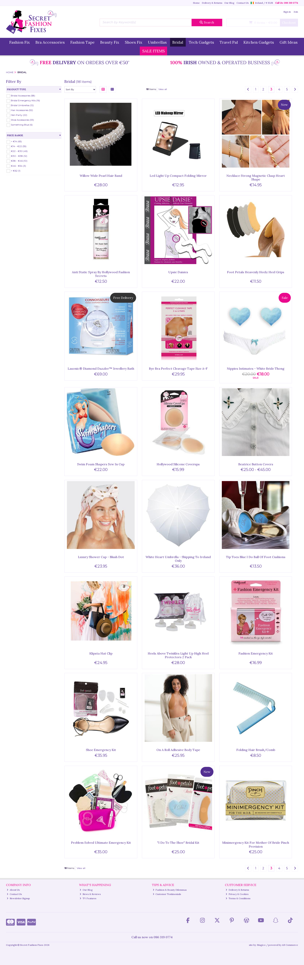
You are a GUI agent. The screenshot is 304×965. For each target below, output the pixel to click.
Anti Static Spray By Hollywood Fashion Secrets (101, 274)
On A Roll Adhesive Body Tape (178, 750)
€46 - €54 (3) (18, 165)
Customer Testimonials (167, 894)
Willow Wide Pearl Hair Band (101, 176)
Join (296, 11)
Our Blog (229, 2)
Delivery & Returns (212, 2)
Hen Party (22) (19, 115)
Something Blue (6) (22, 124)
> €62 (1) (15, 170)
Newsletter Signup (18, 898)
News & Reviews (90, 894)
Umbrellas (157, 42)
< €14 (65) (16, 141)
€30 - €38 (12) (19, 155)
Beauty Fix (109, 42)
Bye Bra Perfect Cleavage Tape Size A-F (178, 368)
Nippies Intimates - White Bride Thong (255, 368)
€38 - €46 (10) (19, 160)
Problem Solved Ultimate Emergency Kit (101, 842)
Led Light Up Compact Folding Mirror (178, 176)
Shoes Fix (133, 42)
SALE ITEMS (153, 51)
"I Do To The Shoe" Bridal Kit (178, 842)
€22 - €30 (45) (19, 151)
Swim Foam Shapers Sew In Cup (100, 464)
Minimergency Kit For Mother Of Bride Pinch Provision (255, 844)
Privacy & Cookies (237, 894)
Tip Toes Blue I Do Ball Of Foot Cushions (255, 557)
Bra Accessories (50, 42)
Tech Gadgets (201, 42)
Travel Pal (229, 42)
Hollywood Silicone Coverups (178, 464)
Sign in (287, 11)
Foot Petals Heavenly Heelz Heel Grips (255, 272)
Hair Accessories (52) (22, 110)
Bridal (177, 42)
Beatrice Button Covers (255, 464)
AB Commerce (290, 944)
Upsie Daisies (178, 272)
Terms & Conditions (238, 898)
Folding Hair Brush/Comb (255, 750)
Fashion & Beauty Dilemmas (170, 889)
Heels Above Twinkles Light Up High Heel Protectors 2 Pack (178, 655)
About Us (13, 889)
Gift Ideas (289, 42)
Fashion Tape (82, 42)
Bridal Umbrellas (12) (22, 105)
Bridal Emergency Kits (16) (25, 100)
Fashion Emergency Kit (255, 653)
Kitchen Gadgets (259, 42)
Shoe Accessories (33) (22, 119)
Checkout (289, 22)
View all (162, 89)
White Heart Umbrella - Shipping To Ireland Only (178, 559)
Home (196, 2)
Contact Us (243, 2)
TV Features (88, 898)
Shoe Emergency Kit (101, 750)
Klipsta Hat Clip (100, 653)
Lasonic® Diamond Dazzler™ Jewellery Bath (101, 368)
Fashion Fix (19, 42)
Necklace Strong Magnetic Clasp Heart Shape (255, 177)
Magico (261, 944)
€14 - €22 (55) (18, 146)
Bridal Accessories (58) (23, 95)
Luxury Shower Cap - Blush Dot (101, 557)
